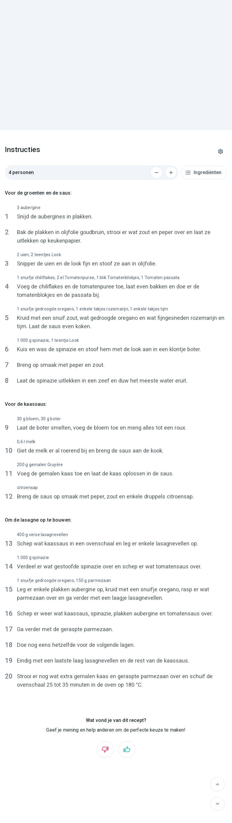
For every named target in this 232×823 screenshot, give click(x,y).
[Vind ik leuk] (126, 749)
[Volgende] (217, 803)
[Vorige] (217, 784)
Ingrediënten (203, 173)
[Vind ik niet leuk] (105, 749)
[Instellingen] (220, 151)
